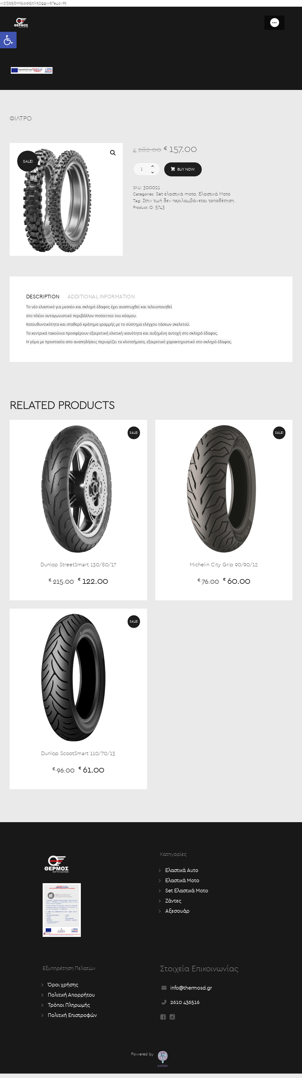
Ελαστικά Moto (214, 195)
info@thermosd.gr (191, 991)
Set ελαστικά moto (176, 195)
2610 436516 (185, 1005)
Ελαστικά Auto (181, 873)
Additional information (113, 297)
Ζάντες (173, 904)
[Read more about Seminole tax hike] (163, 1022)
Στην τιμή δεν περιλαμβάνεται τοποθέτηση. (189, 201)
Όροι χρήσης (63, 988)
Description (46, 297)
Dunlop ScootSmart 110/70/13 (78, 756)
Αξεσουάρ (177, 914)
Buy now (187, 170)
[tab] (47, 300)
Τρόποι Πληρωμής (69, 1008)
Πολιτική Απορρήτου (71, 998)
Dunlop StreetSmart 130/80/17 (78, 567)
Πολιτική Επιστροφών (72, 1018)
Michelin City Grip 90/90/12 (223, 567)
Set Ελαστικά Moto (186, 894)
